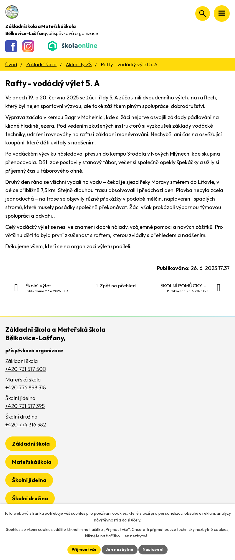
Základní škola (41, 64)
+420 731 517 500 (25, 369)
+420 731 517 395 (25, 406)
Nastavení (153, 549)
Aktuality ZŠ (79, 64)
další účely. (131, 520)
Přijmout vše (84, 549)
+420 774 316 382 (25, 424)
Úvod (11, 64)
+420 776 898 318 (25, 387)
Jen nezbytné (119, 549)
